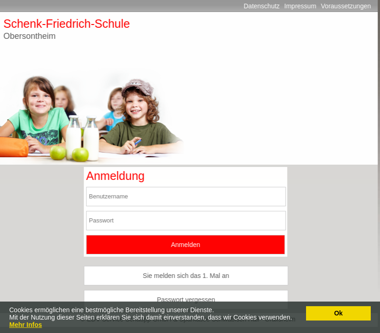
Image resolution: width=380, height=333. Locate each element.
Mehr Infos (25, 324)
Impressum (296, 6)
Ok (338, 313)
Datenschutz (257, 6)
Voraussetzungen (342, 6)
